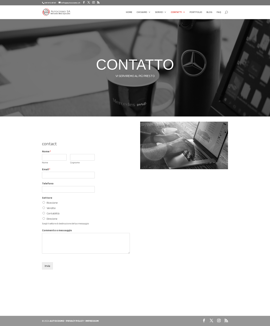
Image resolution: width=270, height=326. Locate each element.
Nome (46, 151)
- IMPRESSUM (91, 320)
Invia (47, 266)
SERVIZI (159, 12)
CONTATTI (176, 12)
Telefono (48, 183)
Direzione (52, 218)
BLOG (209, 12)
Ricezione (52, 202)
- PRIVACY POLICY (74, 320)
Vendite (51, 208)
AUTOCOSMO (57, 320)
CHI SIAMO (142, 12)
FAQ (219, 12)
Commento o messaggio (57, 230)
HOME (129, 12)
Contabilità (53, 213)
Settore (47, 197)
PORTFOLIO (196, 12)
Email (46, 169)
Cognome (75, 162)
